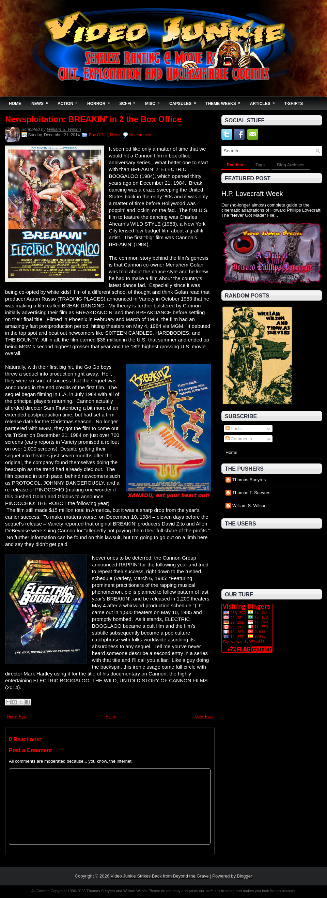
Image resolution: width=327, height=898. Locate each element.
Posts (233, 428)
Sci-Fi (129, 101)
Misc (154, 101)
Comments (238, 438)
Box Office (98, 135)
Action (70, 101)
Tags (260, 165)
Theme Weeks (225, 101)
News (41, 101)
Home (15, 103)
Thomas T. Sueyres (251, 492)
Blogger (244, 876)
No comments (142, 135)
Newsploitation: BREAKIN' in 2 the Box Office (93, 119)
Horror (100, 101)
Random (235, 165)
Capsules (184, 101)
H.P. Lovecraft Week (252, 193)
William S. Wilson (64, 129)
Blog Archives (290, 165)
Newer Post (17, 716)
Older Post (204, 716)
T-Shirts (293, 103)
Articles (264, 101)
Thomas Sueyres (249, 479)
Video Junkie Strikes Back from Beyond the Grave (160, 876)
